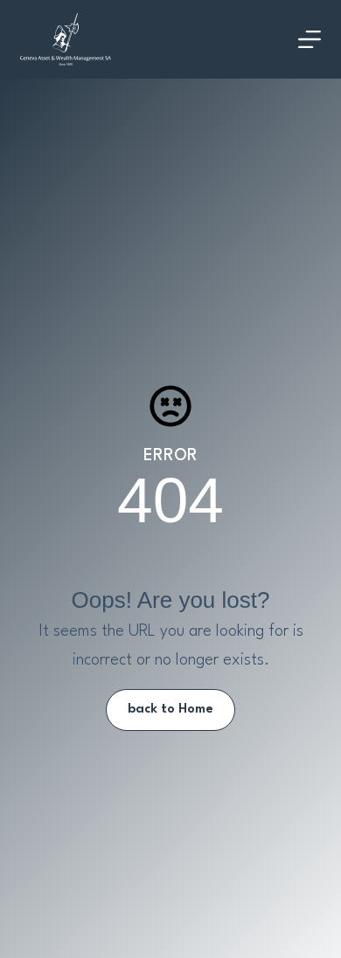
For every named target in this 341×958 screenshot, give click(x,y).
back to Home (170, 709)
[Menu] (309, 39)
